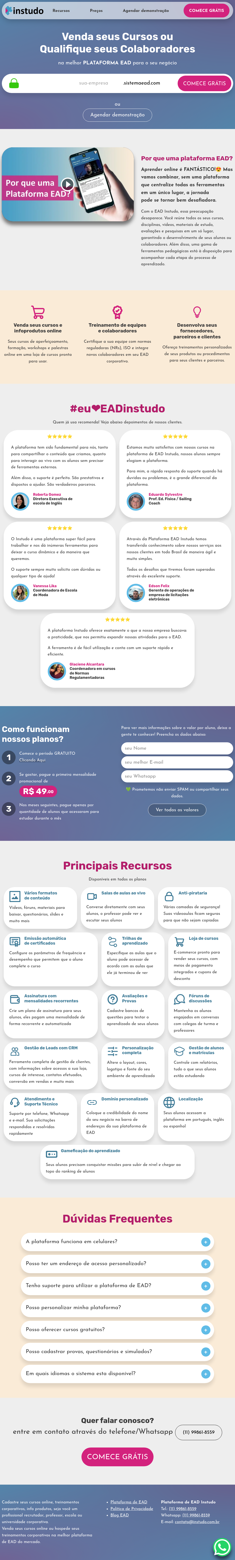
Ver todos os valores (177, 810)
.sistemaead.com (141, 83)
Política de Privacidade (131, 1509)
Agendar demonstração (146, 11)
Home (24, 10)
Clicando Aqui (32, 760)
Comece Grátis (206, 11)
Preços (96, 11)
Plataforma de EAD (128, 1502)
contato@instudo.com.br (197, 1522)
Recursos (61, 11)
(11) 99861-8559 (199, 1432)
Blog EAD (119, 1515)
